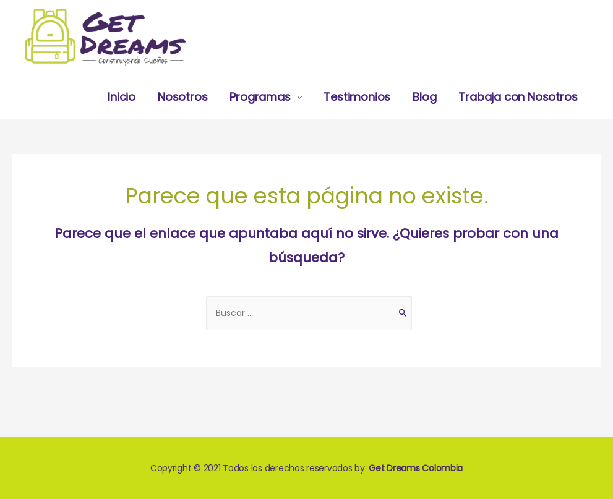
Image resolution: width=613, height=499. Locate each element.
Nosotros (182, 96)
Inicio (121, 96)
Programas (259, 96)
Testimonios (357, 96)
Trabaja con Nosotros (517, 96)
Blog (424, 96)
